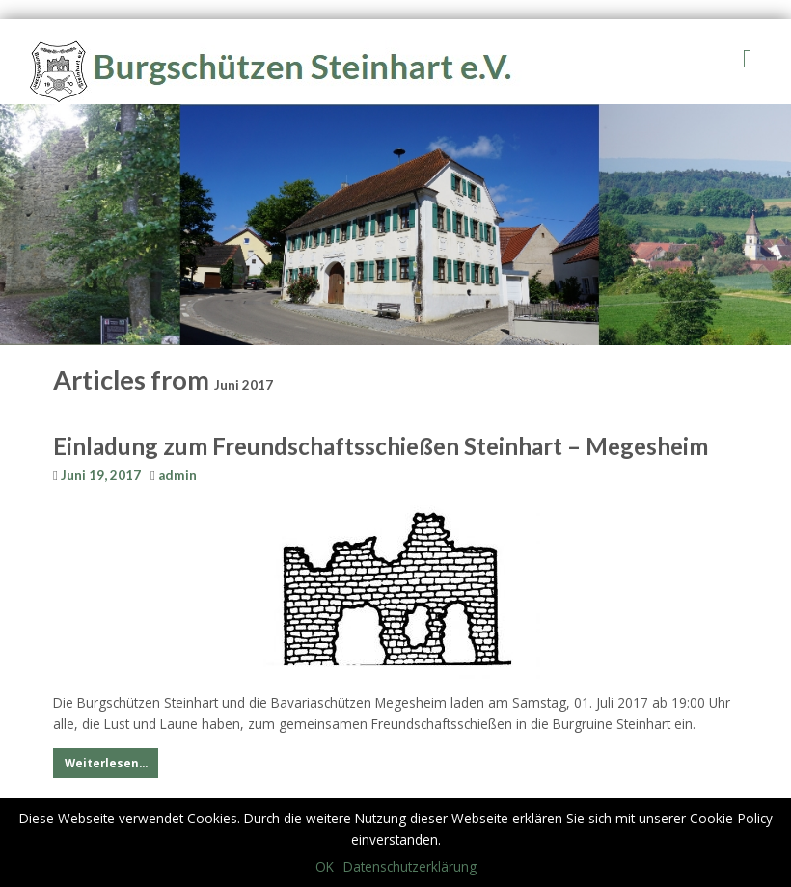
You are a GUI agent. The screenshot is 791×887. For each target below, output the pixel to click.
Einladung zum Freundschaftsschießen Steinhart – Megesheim (380, 446)
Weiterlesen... (106, 763)
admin (177, 475)
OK (324, 866)
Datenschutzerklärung (410, 866)
